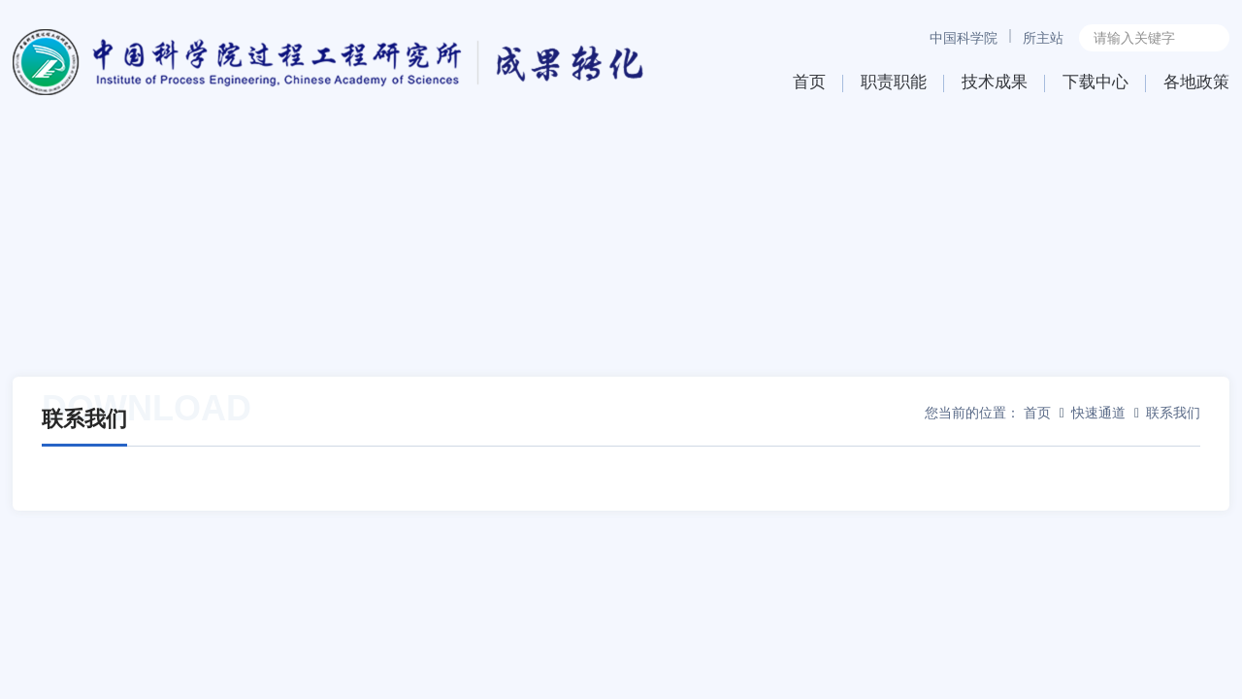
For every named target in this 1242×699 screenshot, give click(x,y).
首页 (809, 82)
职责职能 (894, 82)
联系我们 (1173, 412)
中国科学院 (963, 38)
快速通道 (1098, 412)
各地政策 (1196, 82)
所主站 (1043, 38)
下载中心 (1095, 82)
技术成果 (995, 82)
